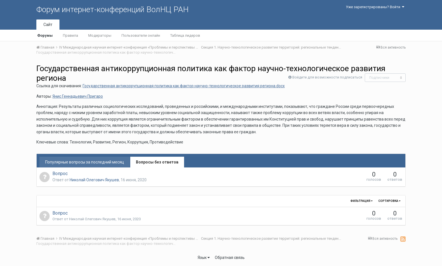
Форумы (45, 35)
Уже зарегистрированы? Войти (375, 7)
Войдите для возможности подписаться (327, 77)
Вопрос (60, 173)
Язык (204, 257)
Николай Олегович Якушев (94, 180)
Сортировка (389, 200)
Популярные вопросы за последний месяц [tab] (84, 162)
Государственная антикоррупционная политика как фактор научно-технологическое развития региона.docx (184, 86)
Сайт (47, 24)
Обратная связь (230, 257)
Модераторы (99, 35)
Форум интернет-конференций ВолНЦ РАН (112, 9)
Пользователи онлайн (140, 35)
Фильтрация (361, 200)
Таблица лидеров (185, 35)
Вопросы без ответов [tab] (157, 162)
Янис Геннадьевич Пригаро (77, 96)
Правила (70, 35)
